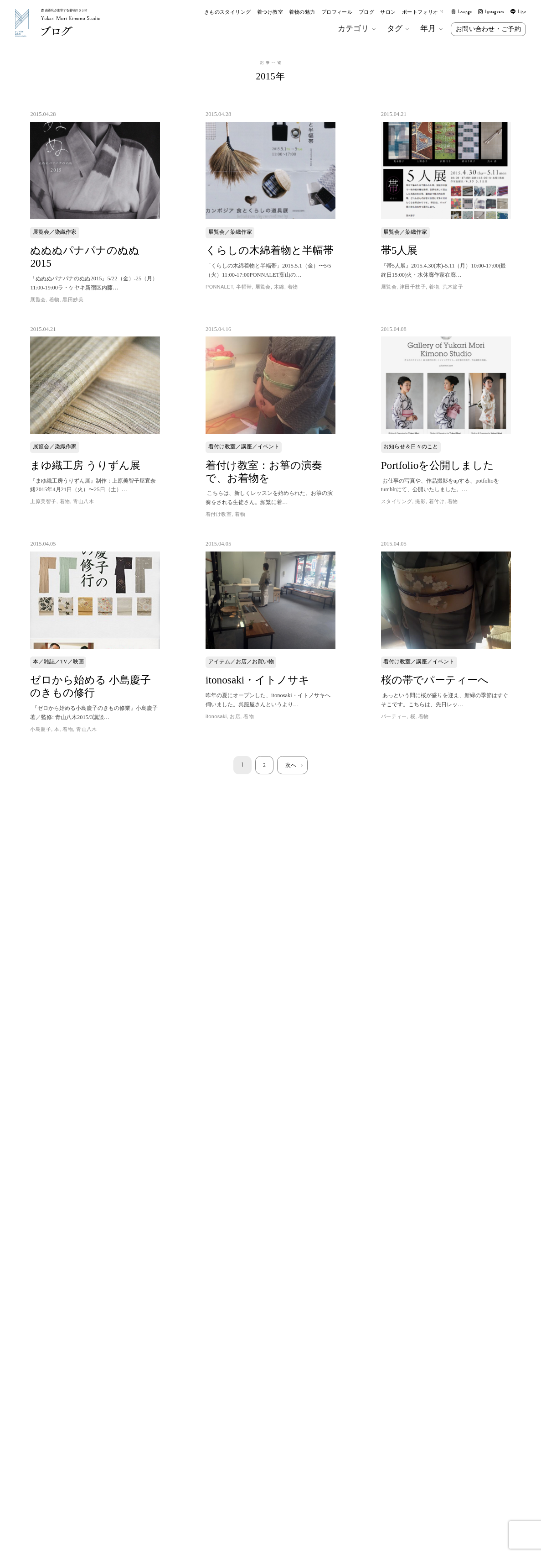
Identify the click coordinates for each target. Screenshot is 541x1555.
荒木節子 (453, 286)
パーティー (394, 716)
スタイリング (396, 501)
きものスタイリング (227, 12)
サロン (388, 12)
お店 (235, 716)
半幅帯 (244, 286)
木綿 (279, 286)
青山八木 (83, 501)
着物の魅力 (302, 12)
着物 (54, 299)
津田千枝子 (413, 286)
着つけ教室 (270, 12)
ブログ (366, 12)
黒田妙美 (72, 299)
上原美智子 (43, 501)
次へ (290, 765)
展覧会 (38, 299)
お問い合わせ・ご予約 (488, 28)
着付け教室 (219, 514)
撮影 (420, 501)
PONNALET (219, 286)
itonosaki (216, 716)
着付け (436, 501)
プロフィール (337, 12)
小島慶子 (40, 729)
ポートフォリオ (422, 12)
